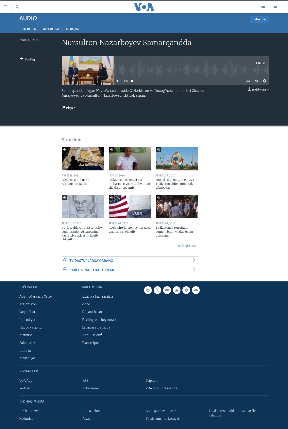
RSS (85, 381)
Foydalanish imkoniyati (163, 419)
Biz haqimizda (29, 411)
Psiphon (152, 381)
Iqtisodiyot (27, 320)
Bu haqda (72, 29)
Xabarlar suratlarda (96, 327)
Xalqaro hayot (92, 312)
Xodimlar (26, 419)
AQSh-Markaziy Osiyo (35, 296)
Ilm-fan (25, 350)
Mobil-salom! (92, 335)
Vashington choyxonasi (99, 320)
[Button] (27, 60)
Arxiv (86, 419)
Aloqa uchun (92, 411)
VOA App (25, 381)
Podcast (25, 388)
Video (86, 304)
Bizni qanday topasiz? (161, 411)
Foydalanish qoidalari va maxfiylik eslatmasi (234, 413)
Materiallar (51, 29)
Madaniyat (27, 358)
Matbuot (25, 335)
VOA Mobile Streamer (161, 388)
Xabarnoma (91, 388)
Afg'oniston (28, 304)
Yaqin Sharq (28, 312)
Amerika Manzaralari (97, 296)
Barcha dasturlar (187, 246)
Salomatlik (27, 343)
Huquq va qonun (31, 327)
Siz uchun (29, 29)
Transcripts (90, 343)
